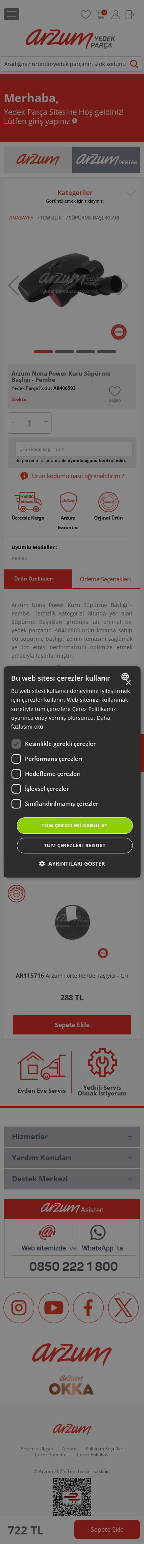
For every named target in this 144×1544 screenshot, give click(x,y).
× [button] (128, 683)
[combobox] (126, 676)
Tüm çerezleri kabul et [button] (74, 825)
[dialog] (71, 772)
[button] (72, 863)
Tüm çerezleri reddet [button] (75, 845)
